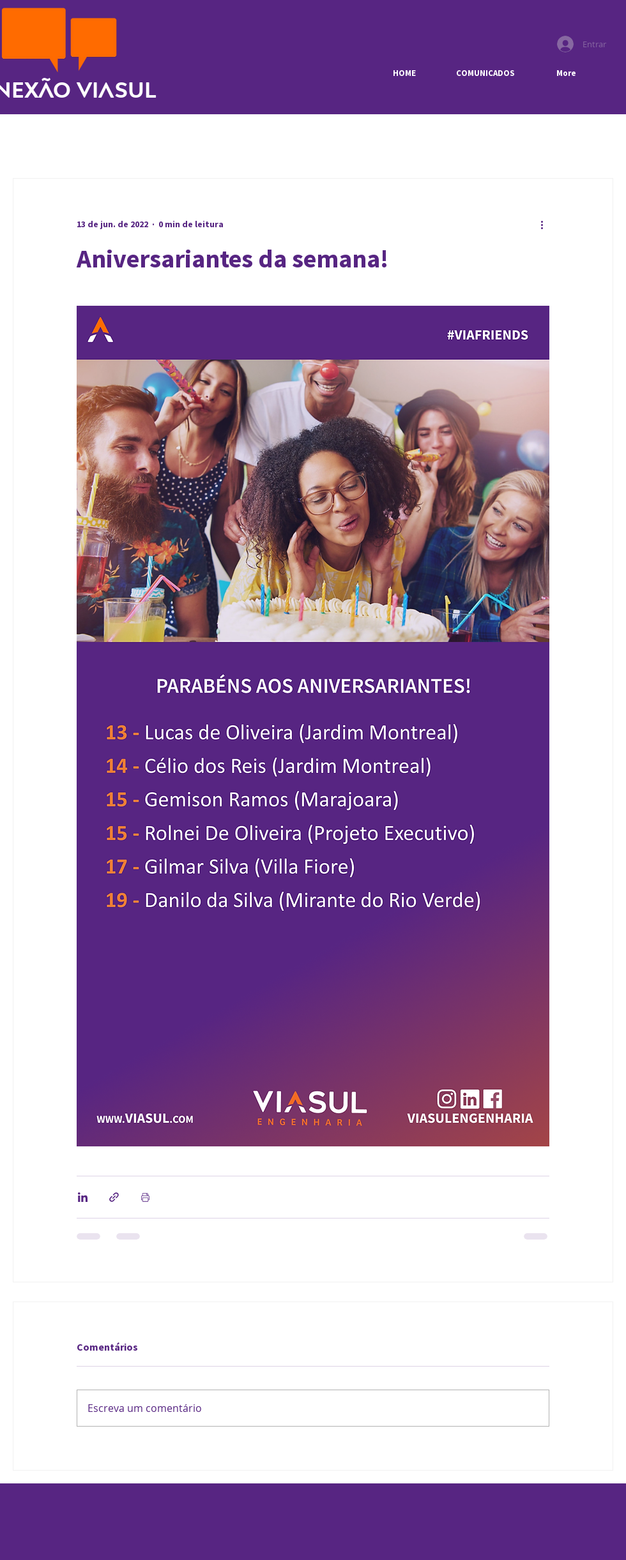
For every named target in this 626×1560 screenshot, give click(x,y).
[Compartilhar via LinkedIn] (83, 1197)
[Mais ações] (541, 224)
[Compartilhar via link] (114, 1197)
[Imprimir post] (145, 1197)
